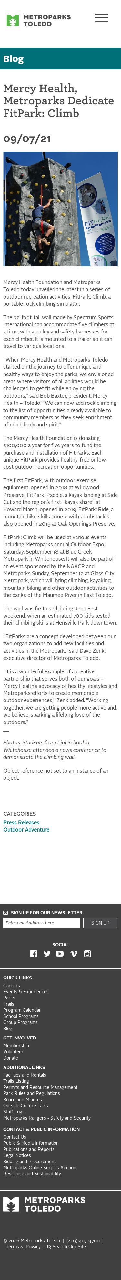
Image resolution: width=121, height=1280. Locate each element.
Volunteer (13, 1052)
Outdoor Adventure (26, 830)
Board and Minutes (22, 1100)
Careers (11, 986)
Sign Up (100, 923)
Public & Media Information (31, 1144)
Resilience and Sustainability (32, 1174)
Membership (16, 1046)
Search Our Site (66, 1247)
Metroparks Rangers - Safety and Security (47, 1118)
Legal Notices (17, 1156)
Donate (10, 1058)
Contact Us (14, 1137)
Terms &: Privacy (23, 1247)
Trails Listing (16, 1082)
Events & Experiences (26, 992)
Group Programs (20, 1023)
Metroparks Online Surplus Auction (39, 1168)
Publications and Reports (29, 1150)
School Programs (21, 1017)
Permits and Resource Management (40, 1088)
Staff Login (14, 1112)
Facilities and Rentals (24, 1075)
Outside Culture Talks (25, 1106)
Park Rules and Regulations (31, 1094)
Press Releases (21, 823)
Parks (9, 998)
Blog (13, 59)
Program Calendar (22, 1011)
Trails (8, 1004)
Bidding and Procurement (29, 1162)
